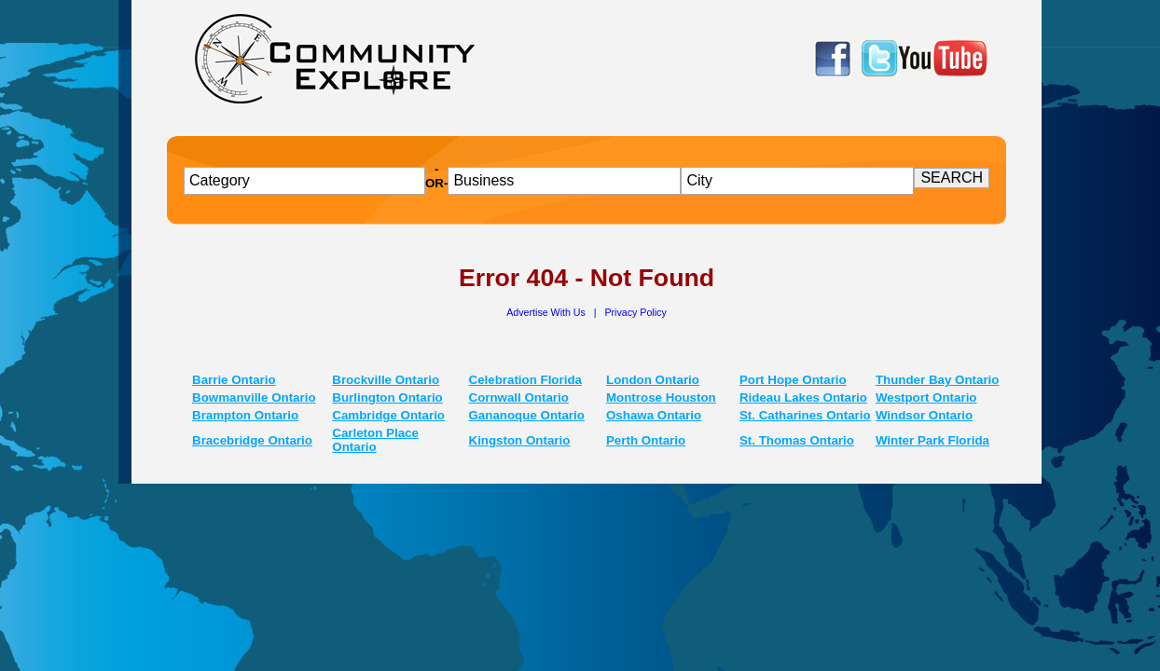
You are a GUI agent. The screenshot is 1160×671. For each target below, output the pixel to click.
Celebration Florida (525, 380)
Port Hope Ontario (793, 380)
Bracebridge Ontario (252, 440)
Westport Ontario (926, 397)
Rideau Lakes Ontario (803, 397)
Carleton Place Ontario (375, 440)
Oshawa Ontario (653, 415)
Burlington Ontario (387, 397)
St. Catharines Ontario (805, 415)
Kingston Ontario (520, 440)
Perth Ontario (645, 440)
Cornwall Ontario (519, 397)
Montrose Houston (661, 397)
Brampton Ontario (245, 415)
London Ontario (652, 380)
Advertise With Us (547, 312)
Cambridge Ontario (388, 415)
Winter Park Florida (932, 440)
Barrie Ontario (234, 380)
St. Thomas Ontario (796, 440)
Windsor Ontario (924, 415)
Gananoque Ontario (527, 415)
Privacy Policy (635, 312)
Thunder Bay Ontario (938, 380)
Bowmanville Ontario (254, 397)
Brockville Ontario (385, 380)
